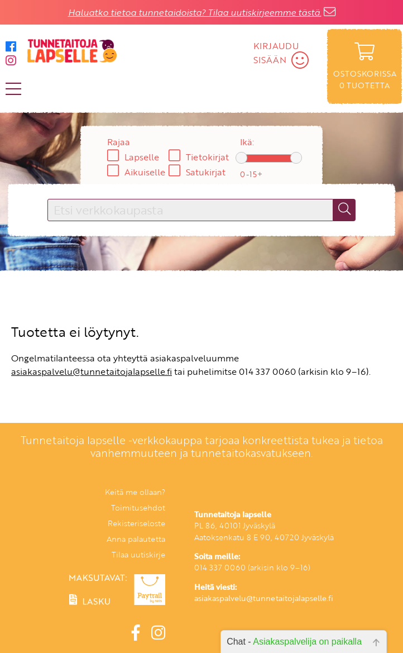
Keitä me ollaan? (135, 492)
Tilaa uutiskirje (138, 554)
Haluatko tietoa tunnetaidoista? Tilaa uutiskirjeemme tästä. (195, 12)
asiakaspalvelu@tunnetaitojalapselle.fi (91, 371)
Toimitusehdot (138, 507)
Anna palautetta (136, 539)
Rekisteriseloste (136, 523)
